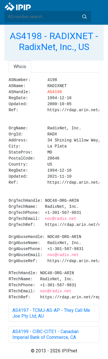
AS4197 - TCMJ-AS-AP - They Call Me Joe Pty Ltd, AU (51, 313)
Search (84, 17)
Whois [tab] (20, 66)
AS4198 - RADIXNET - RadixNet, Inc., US (54, 41)
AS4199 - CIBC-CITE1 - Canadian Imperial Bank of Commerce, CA (45, 334)
